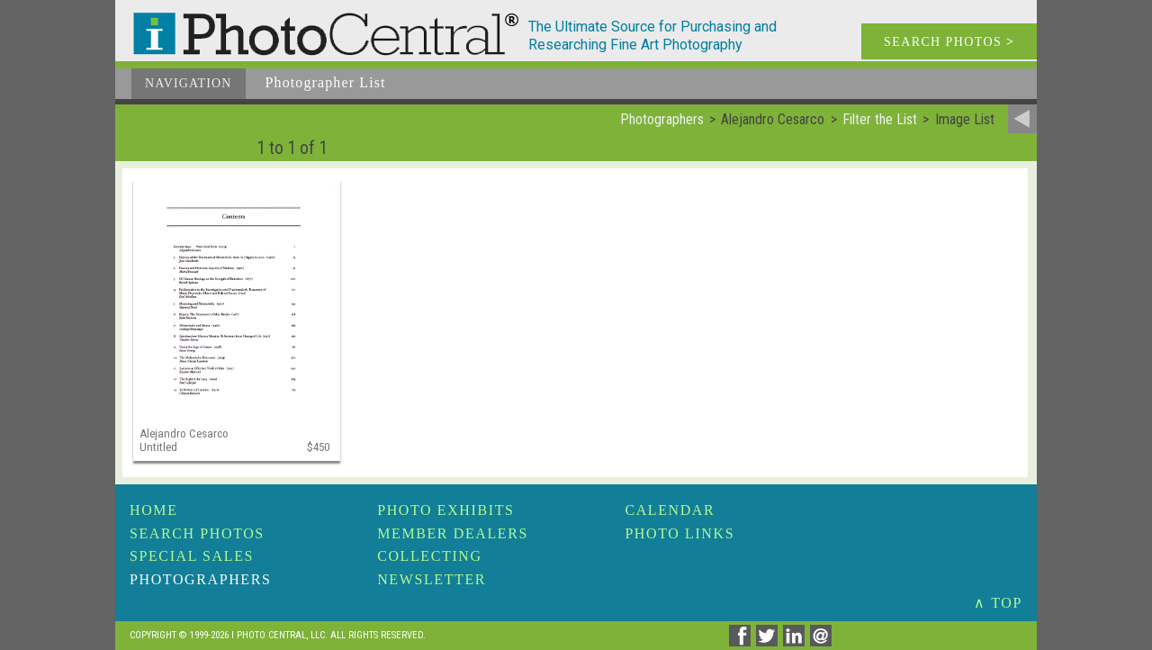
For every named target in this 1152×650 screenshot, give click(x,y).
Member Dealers (452, 533)
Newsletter (431, 579)
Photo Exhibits (445, 510)
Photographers (200, 579)
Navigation (188, 83)
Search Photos (197, 533)
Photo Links (679, 533)
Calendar (670, 510)
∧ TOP (998, 602)
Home (154, 510)
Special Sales (192, 556)
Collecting (429, 556)
